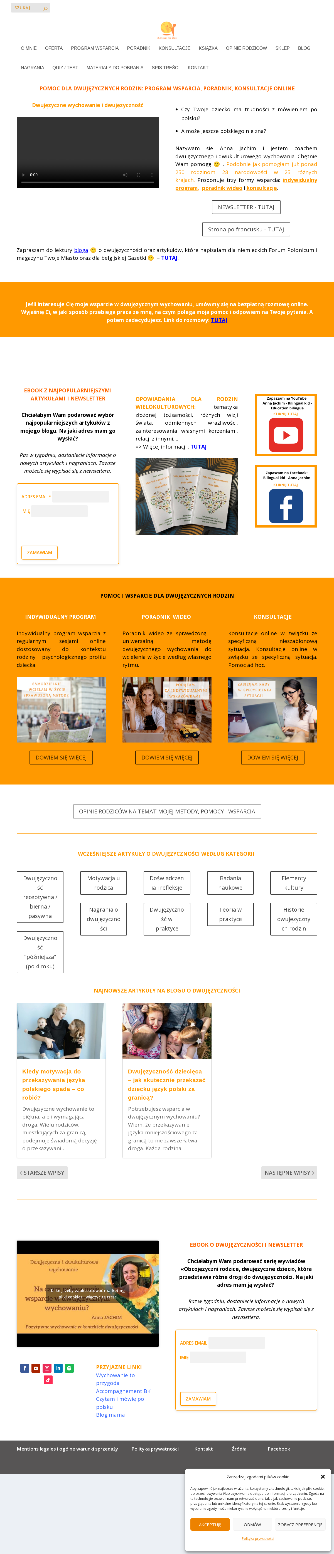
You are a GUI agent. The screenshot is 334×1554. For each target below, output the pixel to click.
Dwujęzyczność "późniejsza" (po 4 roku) (40, 970)
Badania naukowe (230, 900)
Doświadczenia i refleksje (167, 900)
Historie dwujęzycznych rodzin (293, 936)
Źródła (239, 1466)
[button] (323, 1476)
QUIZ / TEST (65, 68)
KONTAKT (198, 68)
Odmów (252, 1524)
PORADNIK (139, 49)
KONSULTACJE (174, 49)
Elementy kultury (294, 900)
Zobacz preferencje (300, 1524)
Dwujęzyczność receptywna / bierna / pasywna (40, 914)
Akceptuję (210, 1524)
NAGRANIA (32, 68)
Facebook (279, 1466)
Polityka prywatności (258, 1538)
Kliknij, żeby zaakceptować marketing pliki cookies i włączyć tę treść (88, 1311)
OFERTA (54, 49)
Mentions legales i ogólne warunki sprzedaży (68, 1466)
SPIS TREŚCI (166, 68)
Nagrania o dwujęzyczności (104, 936)
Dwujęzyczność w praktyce (167, 936)
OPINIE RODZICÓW (246, 49)
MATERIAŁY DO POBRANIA (115, 68)
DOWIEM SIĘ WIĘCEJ (61, 775)
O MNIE (29, 49)
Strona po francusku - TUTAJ (246, 247)
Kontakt (203, 1466)
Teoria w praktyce (230, 931)
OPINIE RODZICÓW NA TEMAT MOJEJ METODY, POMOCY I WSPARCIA (167, 829)
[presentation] (63, 545)
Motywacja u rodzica (103, 900)
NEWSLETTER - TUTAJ (246, 224)
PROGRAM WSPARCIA (95, 49)
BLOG (304, 49)
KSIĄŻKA (208, 49)
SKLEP (282, 49)
